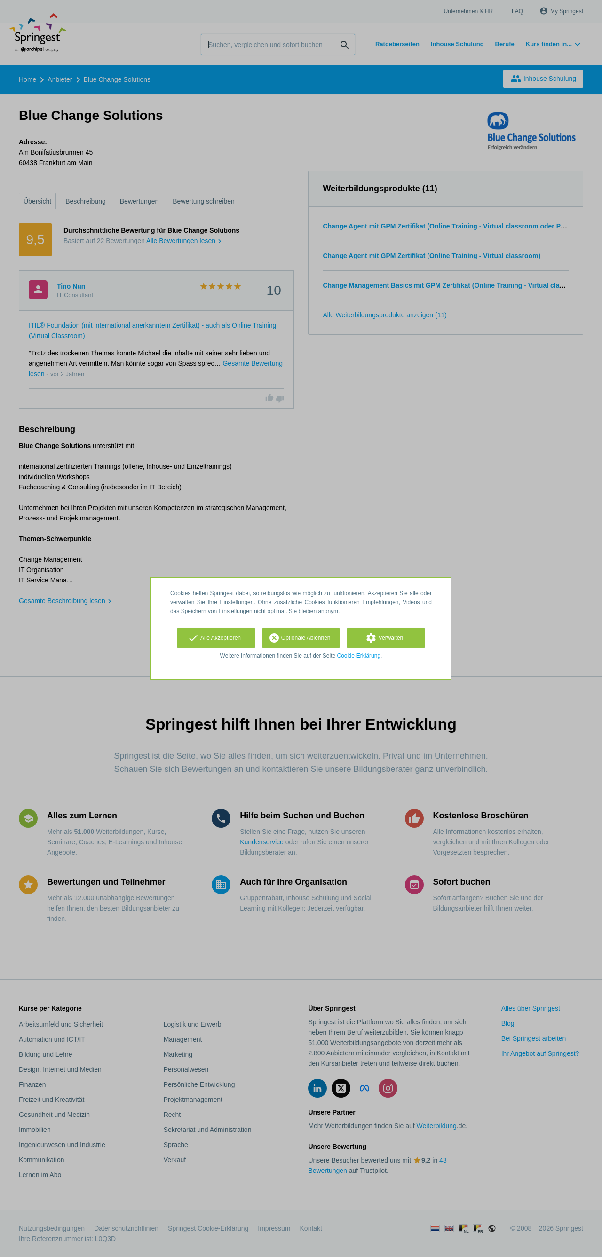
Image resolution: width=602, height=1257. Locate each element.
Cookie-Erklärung (359, 655)
